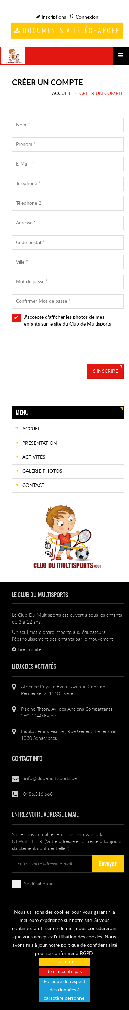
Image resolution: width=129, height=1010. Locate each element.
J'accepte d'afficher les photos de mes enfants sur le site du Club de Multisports (65, 323)
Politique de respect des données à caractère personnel (64, 990)
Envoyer (108, 863)
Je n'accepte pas (64, 971)
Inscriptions (51, 17)
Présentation (39, 443)
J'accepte (64, 961)
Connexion (83, 17)
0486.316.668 (38, 794)
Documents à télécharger (67, 30)
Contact (33, 485)
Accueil (61, 93)
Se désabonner (36, 883)
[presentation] (64, 350)
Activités (33, 457)
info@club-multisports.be (50, 778)
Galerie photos (42, 471)
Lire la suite (26, 649)
